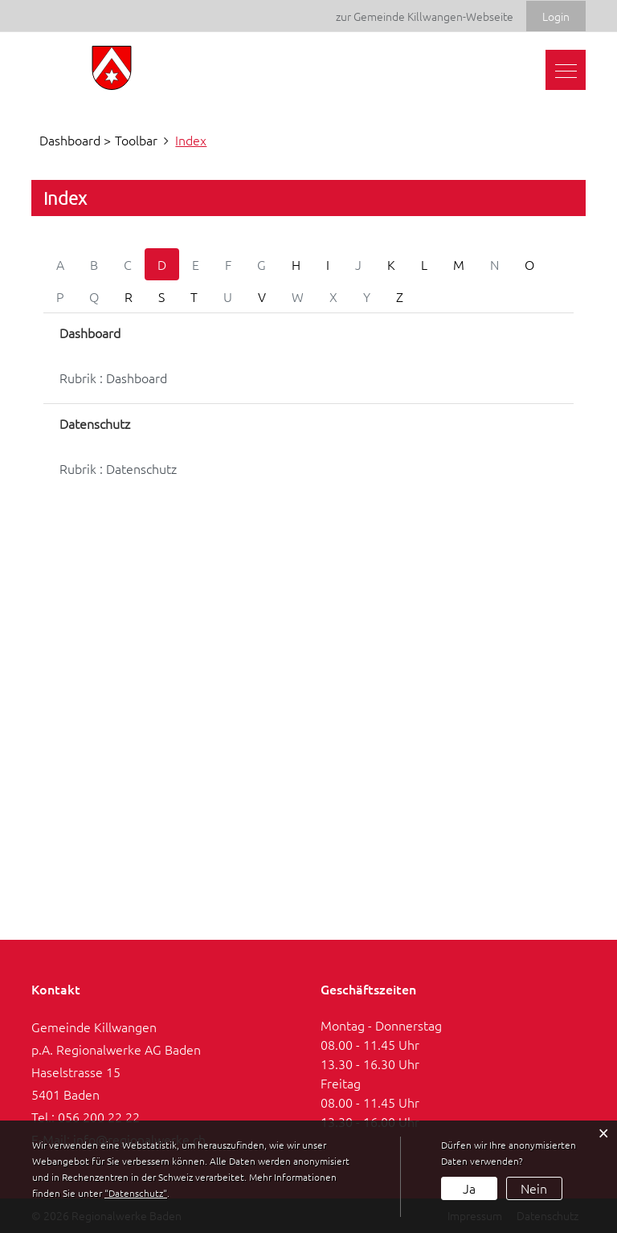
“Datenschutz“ (135, 1192)
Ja (469, 1188)
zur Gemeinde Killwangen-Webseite (424, 16)
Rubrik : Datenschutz (118, 468)
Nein (534, 1188)
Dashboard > (75, 140)
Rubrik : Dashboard (113, 377)
